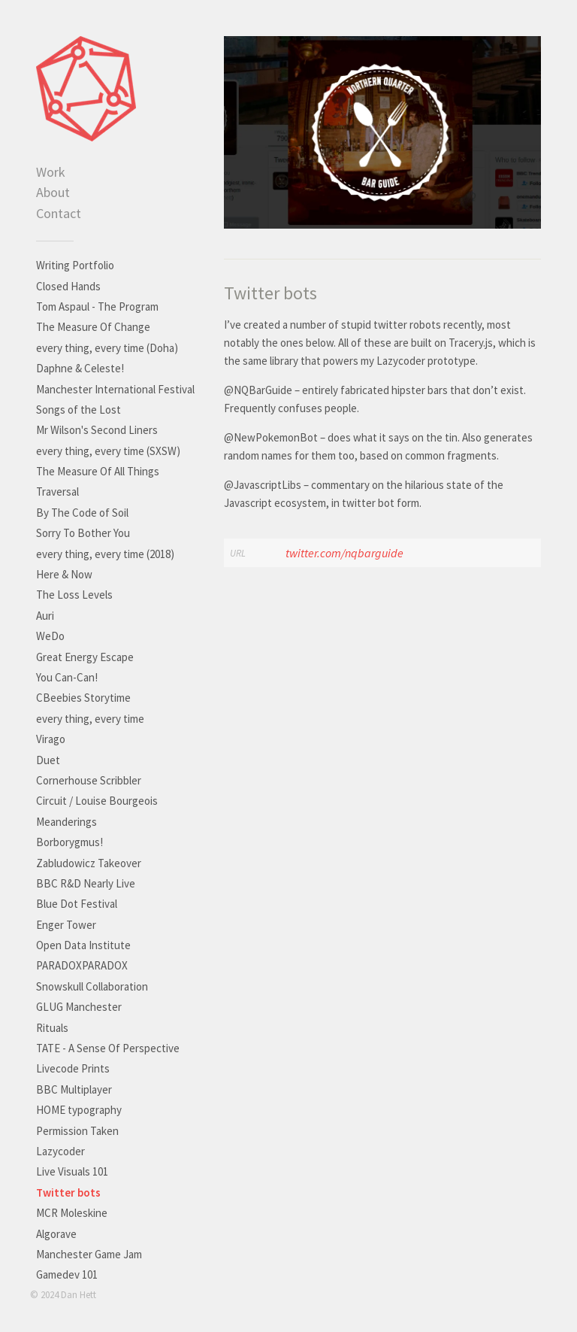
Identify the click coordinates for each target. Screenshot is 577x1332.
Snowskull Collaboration (92, 986)
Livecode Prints (73, 1068)
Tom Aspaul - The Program (97, 306)
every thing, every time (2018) (105, 554)
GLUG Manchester (79, 1006)
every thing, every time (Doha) (107, 347)
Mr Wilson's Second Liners (97, 429)
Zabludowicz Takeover (88, 863)
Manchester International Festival (115, 389)
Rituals (52, 1027)
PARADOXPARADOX (82, 965)
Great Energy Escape (85, 657)
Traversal (57, 491)
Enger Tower (66, 924)
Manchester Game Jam (89, 1254)
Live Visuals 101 (72, 1171)
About (53, 192)
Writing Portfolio (75, 265)
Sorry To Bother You (83, 532)
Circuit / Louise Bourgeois (97, 800)
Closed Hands (68, 286)
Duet (48, 760)
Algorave (56, 1233)
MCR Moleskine (71, 1212)
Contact (58, 213)
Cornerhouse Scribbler (88, 780)
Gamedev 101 (67, 1274)
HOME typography (79, 1109)
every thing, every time (90, 718)
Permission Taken (77, 1130)
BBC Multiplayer (74, 1089)
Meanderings (66, 821)
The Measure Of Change (93, 326)
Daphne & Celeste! (80, 368)
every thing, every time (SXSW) (108, 451)
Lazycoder (60, 1151)
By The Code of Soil (82, 512)
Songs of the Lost (78, 409)
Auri (45, 615)
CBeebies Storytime (83, 697)
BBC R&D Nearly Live (85, 883)
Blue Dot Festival (76, 903)
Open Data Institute (83, 945)
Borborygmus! (69, 842)
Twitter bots (68, 1192)
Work (50, 171)
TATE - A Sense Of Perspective (108, 1048)
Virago (50, 739)
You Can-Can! (67, 677)
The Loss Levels (74, 594)
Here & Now (64, 574)
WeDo (50, 636)
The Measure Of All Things (97, 471)
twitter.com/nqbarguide (344, 552)
